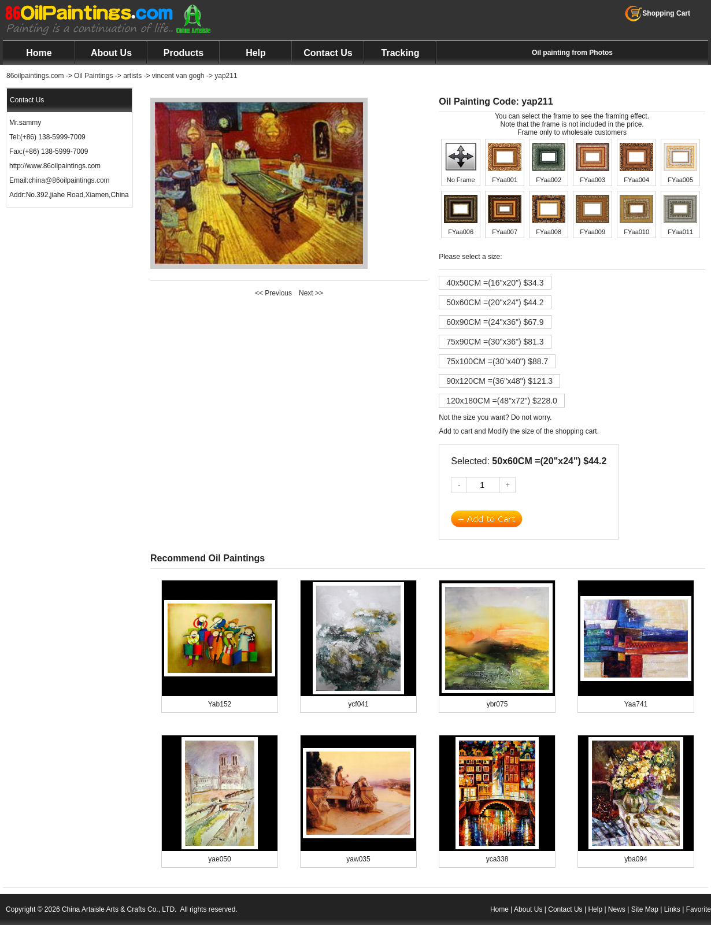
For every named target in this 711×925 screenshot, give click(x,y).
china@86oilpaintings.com (68, 180)
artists (132, 76)
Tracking (401, 53)
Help (256, 53)
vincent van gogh (178, 76)
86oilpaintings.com (35, 76)
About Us (111, 53)
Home (38, 53)
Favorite (698, 909)
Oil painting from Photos (572, 53)
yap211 (225, 76)
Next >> (311, 293)
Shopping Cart (657, 13)
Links (672, 909)
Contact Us (327, 53)
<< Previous (273, 293)
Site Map (644, 909)
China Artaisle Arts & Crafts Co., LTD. (119, 909)
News (616, 909)
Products (183, 53)
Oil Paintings (93, 76)
